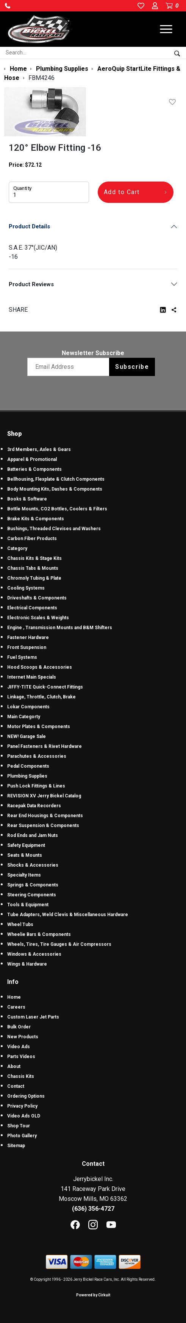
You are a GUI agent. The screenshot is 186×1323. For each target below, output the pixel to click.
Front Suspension (26, 647)
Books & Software (27, 499)
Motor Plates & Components (38, 726)
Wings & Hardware (27, 964)
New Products (22, 1036)
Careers (16, 1007)
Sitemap (16, 1145)
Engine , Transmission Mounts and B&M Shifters (59, 627)
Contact (15, 1086)
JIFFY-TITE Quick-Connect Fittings (45, 687)
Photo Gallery (22, 1135)
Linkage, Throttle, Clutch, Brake (41, 697)
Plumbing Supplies (27, 776)
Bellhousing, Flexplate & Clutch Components (56, 479)
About (13, 1066)
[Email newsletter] (70, 367)
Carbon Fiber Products (32, 538)
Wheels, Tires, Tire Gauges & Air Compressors (59, 944)
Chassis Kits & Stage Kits (34, 558)
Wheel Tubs (20, 924)
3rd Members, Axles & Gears (39, 449)
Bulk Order (19, 1027)
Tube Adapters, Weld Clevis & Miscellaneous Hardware (67, 914)
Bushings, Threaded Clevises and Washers (54, 528)
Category (17, 548)
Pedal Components (28, 766)
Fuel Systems (22, 657)
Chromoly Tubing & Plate (34, 578)
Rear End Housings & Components (45, 815)
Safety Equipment (26, 845)
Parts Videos (21, 1056)
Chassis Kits (20, 1076)
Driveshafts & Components (37, 598)
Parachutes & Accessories (36, 756)
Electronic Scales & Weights (38, 617)
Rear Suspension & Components (43, 825)
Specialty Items (24, 875)
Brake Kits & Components (35, 518)
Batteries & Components (34, 469)
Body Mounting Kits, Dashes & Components (54, 489)
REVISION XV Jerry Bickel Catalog (44, 796)
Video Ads (18, 1046)
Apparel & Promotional (32, 459)
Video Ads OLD (23, 1116)
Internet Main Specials (31, 677)
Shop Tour (18, 1126)
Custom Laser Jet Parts (33, 1017)
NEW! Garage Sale (26, 736)
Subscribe (132, 366)
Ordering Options (26, 1096)
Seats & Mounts (24, 855)
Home (14, 997)
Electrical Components (32, 607)
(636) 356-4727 (93, 1208)
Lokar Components (28, 706)
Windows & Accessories (34, 954)
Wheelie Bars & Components (39, 934)
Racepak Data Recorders (34, 805)
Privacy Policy (22, 1106)
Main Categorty (23, 716)
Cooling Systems (26, 588)
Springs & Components (32, 885)
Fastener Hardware (28, 637)
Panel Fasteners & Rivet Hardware (44, 746)
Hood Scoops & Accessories (39, 667)
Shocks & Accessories (32, 865)
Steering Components (31, 894)
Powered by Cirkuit (93, 1295)
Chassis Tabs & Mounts (32, 568)
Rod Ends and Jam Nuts (32, 835)
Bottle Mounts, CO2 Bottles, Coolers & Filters (57, 509)
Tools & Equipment (27, 904)
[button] (7, 5)
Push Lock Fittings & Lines (36, 786)
